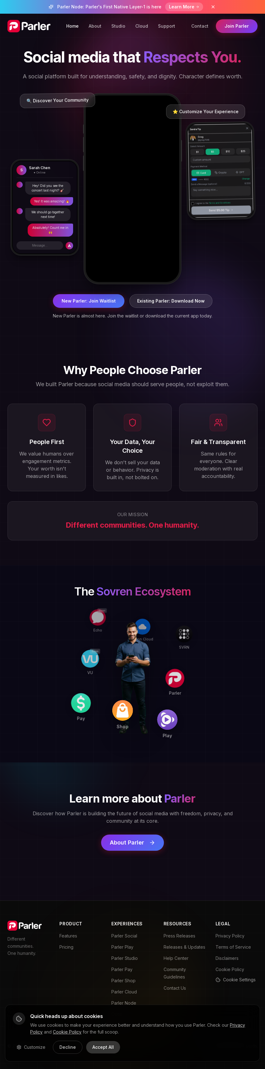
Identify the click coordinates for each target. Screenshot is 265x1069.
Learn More (184, 6)
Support (166, 26)
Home (72, 26)
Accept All (103, 1047)
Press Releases (179, 935)
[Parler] (176, 673)
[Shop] (131, 716)
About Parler (132, 842)
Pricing (66, 947)
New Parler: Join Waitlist (89, 300)
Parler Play (122, 947)
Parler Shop (123, 980)
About (95, 26)
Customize (30, 1047)
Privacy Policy (230, 935)
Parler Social (124, 935)
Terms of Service (233, 947)
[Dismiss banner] (213, 7)
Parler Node (123, 1003)
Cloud (141, 26)
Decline (67, 1047)
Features (68, 935)
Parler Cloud (124, 991)
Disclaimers (227, 958)
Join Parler (237, 26)
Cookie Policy (230, 969)
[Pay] (87, 715)
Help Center (176, 958)
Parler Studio (124, 958)
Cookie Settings (236, 979)
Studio (118, 26)
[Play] (175, 717)
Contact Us (175, 988)
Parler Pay (121, 969)
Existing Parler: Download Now (171, 300)
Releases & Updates (184, 947)
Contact (199, 26)
